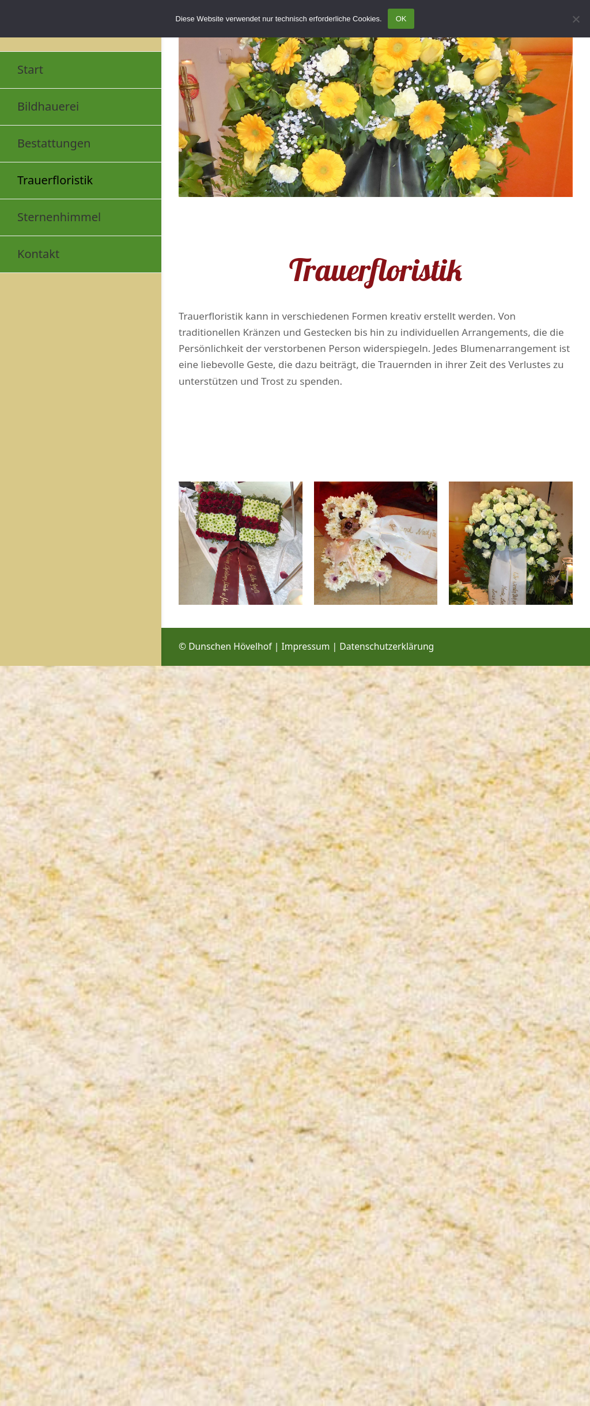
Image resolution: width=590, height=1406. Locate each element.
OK (401, 18)
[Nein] (575, 19)
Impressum (305, 646)
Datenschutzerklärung (386, 646)
